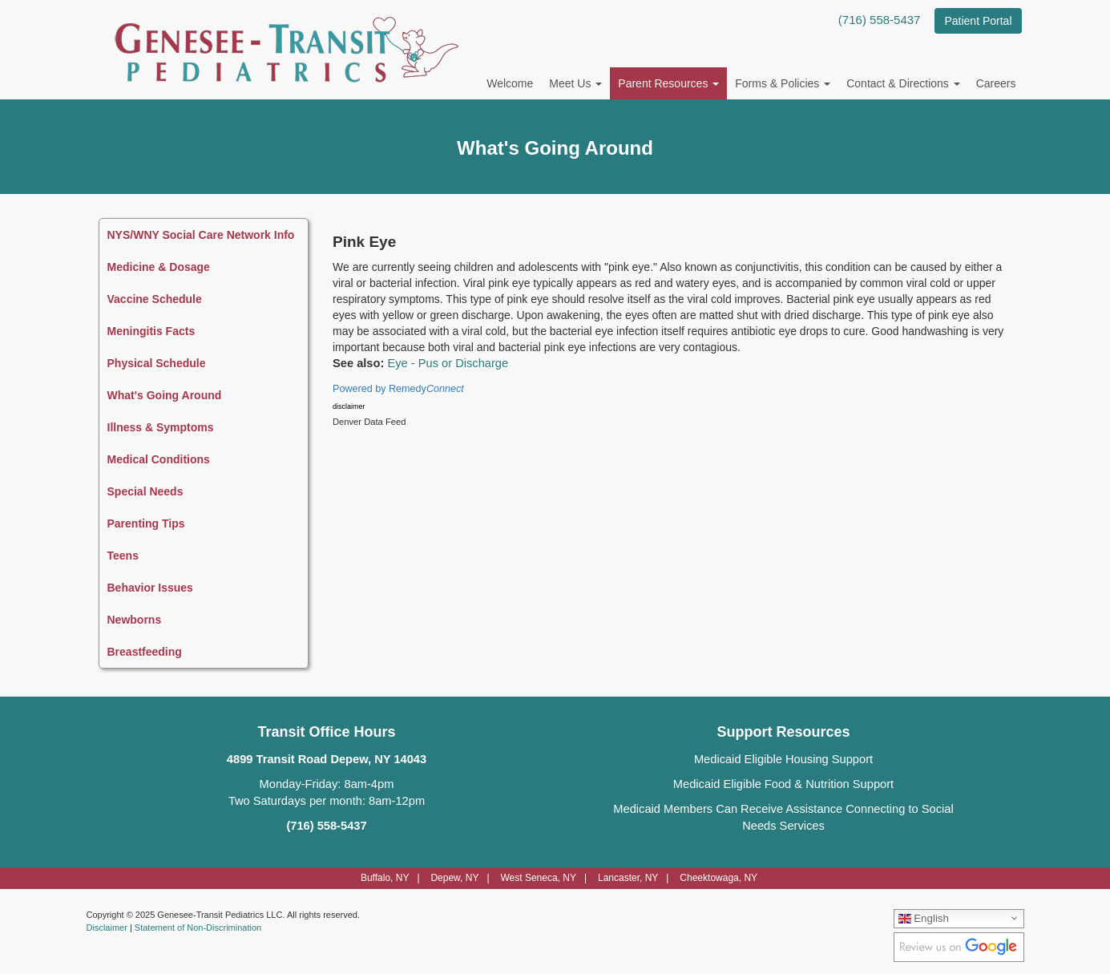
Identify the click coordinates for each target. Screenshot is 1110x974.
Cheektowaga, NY (718, 877)
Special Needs (145, 491)
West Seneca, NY (538, 877)
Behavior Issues (150, 587)
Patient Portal (977, 20)
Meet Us (575, 83)
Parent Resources (668, 83)
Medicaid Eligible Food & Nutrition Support (783, 784)
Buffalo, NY (385, 877)
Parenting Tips (146, 523)
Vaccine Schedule (154, 299)
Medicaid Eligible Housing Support (783, 759)
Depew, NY (454, 877)
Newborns (134, 619)
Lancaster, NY (628, 877)
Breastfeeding (144, 651)
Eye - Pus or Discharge (447, 363)
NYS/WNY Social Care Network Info (201, 234)
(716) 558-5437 (879, 19)
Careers (996, 83)
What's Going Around (164, 395)
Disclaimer (107, 927)
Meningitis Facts (151, 331)
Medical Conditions (158, 459)
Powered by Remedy (398, 388)
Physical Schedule (156, 363)
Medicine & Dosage (158, 267)
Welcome (509, 83)
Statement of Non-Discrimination (198, 927)
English (923, 917)
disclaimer (349, 406)
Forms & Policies (782, 83)
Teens (123, 555)
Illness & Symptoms (160, 427)
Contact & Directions (903, 83)
